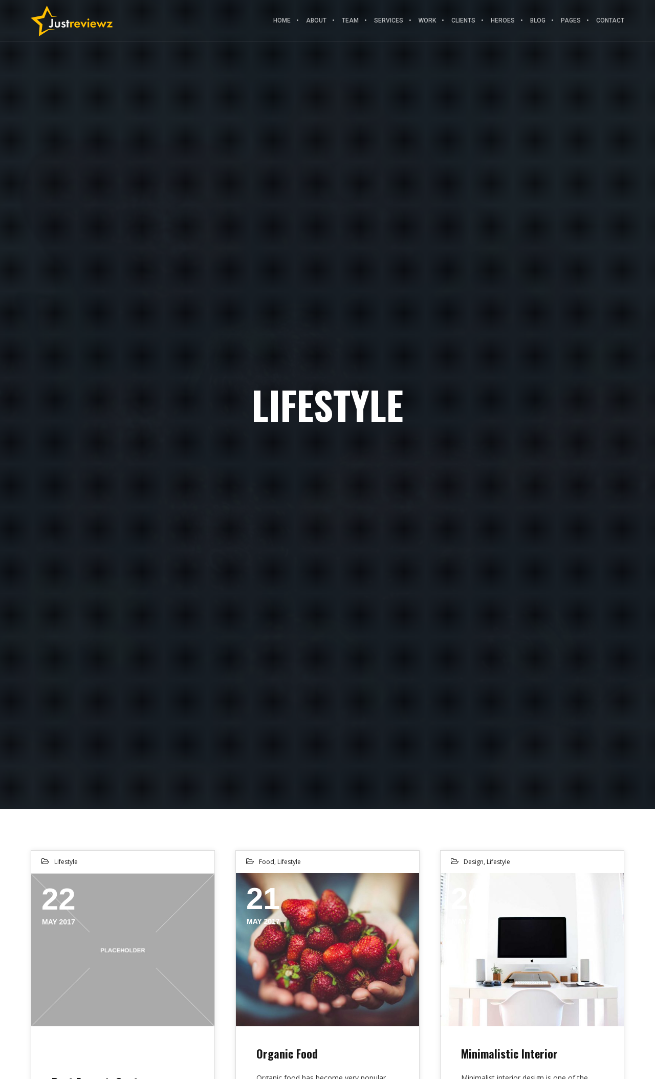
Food (266, 861)
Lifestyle (66, 861)
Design (474, 861)
